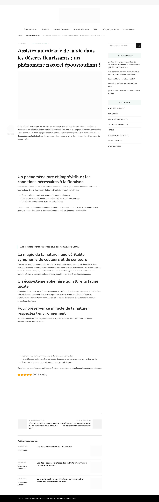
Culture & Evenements (61, 29)
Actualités (45, 29)
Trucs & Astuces (128, 29)
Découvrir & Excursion (81, 29)
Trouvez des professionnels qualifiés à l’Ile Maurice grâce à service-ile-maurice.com (123, 73)
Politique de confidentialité (66, 498)
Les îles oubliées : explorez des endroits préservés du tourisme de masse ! (62, 464)
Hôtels (96, 29)
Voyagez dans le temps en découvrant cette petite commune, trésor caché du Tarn (60, 480)
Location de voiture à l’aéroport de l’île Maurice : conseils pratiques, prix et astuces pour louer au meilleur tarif (124, 64)
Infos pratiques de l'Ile (118, 135)
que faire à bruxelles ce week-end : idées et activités (124, 92)
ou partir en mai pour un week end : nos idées (122, 85)
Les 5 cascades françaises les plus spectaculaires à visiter (49, 246)
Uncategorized (114, 146)
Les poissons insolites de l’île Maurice (54, 446)
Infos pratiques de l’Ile (111, 29)
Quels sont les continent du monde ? (121, 79)
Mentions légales (49, 498)
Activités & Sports (31, 29)
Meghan (10, 130)
